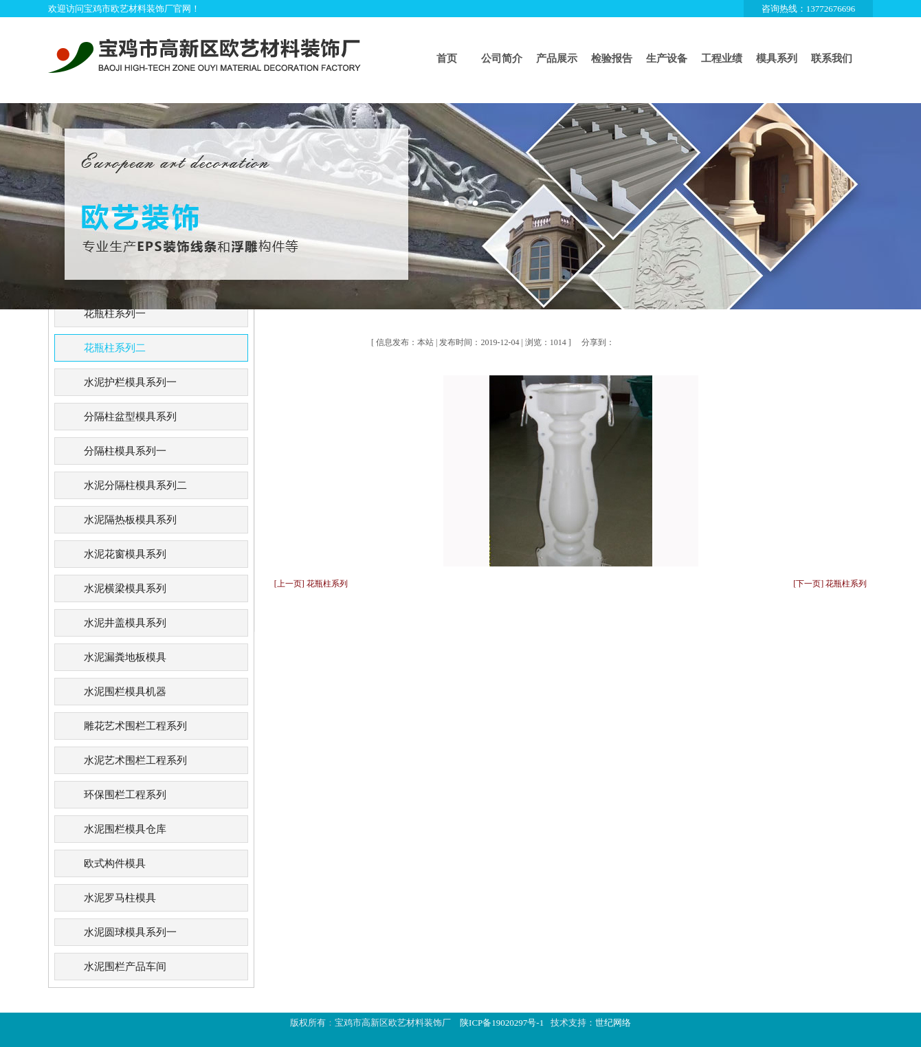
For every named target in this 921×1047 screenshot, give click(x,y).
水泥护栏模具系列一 (130, 382)
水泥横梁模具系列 (125, 588)
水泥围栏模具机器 (125, 691)
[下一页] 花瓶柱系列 (830, 583)
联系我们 (831, 58)
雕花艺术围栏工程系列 (135, 725)
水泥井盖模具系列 (125, 622)
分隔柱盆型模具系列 (130, 416)
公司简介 (501, 58)
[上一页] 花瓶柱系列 (311, 583)
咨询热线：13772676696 (809, 8)
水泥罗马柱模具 (120, 897)
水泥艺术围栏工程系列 (135, 760)
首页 (446, 58)
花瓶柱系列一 (115, 313)
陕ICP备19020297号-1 (502, 1022)
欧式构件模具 (115, 863)
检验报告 (611, 58)
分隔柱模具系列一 (125, 450)
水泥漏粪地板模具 (125, 657)
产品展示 (556, 58)
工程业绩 (721, 58)
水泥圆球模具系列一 (130, 932)
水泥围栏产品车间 (125, 966)
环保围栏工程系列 (125, 794)
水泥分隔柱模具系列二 (135, 485)
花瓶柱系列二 (115, 347)
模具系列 (776, 58)
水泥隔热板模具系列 (130, 519)
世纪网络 (613, 1022)
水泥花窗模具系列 (125, 554)
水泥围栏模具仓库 (125, 829)
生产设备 (666, 58)
